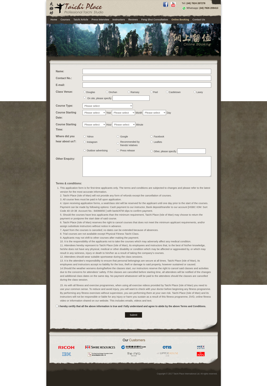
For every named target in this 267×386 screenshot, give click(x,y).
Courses (65, 19)
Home (54, 19)
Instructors (119, 19)
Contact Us (198, 19)
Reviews (133, 19)
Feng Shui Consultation (154, 19)
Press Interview (100, 19)
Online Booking (180, 19)
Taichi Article (80, 19)
